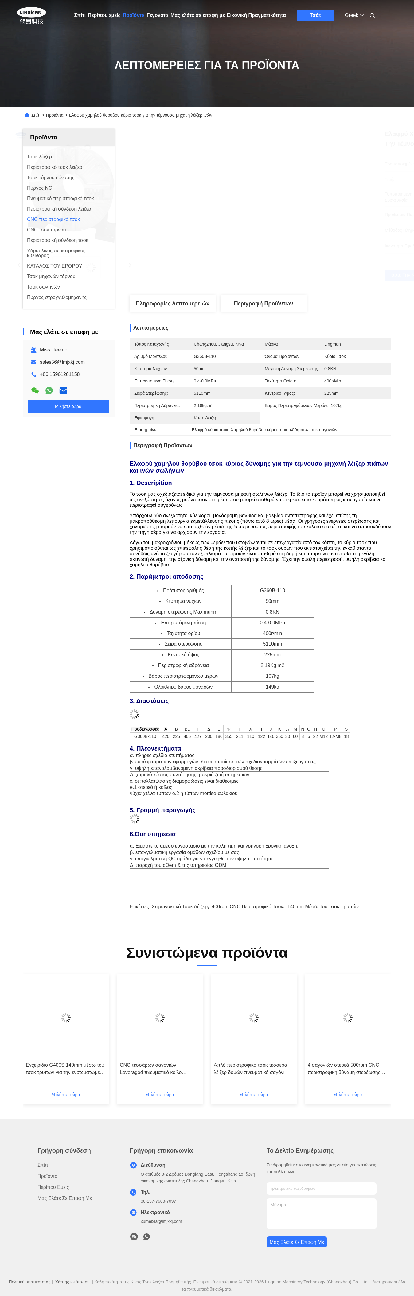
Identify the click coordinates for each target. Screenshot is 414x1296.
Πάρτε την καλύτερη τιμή (295, 275)
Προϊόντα (134, 15)
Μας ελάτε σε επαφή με (197, 15)
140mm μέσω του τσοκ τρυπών (323, 906)
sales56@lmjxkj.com (62, 362)
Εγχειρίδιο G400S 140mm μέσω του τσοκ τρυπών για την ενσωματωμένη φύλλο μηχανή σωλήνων (65, 1069)
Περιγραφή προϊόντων (263, 304)
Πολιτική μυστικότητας (29, 1281)
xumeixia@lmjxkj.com (161, 1221)
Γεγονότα (158, 15)
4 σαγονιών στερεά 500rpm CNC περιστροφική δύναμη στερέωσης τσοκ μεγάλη (344, 1069)
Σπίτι (80, 15)
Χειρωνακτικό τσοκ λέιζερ (180, 906)
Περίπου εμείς (104, 15)
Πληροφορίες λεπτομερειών (173, 304)
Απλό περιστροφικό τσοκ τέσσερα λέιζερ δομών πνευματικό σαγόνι (250, 1068)
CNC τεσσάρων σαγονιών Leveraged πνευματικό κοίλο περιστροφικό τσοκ (151, 1069)
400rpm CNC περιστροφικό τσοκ (247, 906)
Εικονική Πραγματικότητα (256, 15)
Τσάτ (315, 15)
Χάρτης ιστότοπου (72, 1281)
